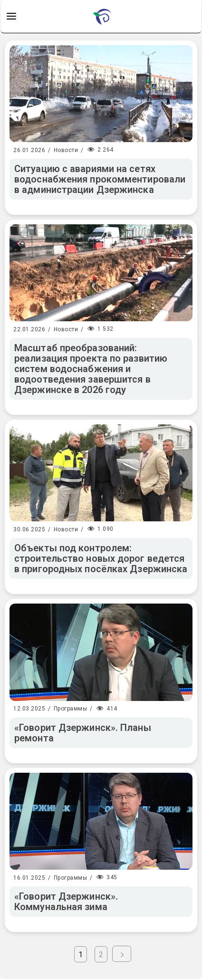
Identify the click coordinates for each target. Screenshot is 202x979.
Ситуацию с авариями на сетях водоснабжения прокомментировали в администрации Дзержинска (99, 179)
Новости (66, 150)
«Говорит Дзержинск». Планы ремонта (82, 733)
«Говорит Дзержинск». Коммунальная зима (66, 901)
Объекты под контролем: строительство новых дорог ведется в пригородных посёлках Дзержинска (100, 558)
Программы (70, 708)
